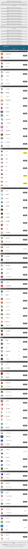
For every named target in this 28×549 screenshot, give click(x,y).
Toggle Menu (1, 1)
